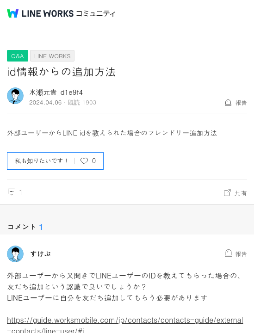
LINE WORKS (52, 55)
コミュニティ (95, 13)
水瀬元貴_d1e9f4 (56, 92)
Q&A (17, 55)
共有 (240, 192)
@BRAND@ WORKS (40, 13)
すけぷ (40, 254)
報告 (241, 102)
